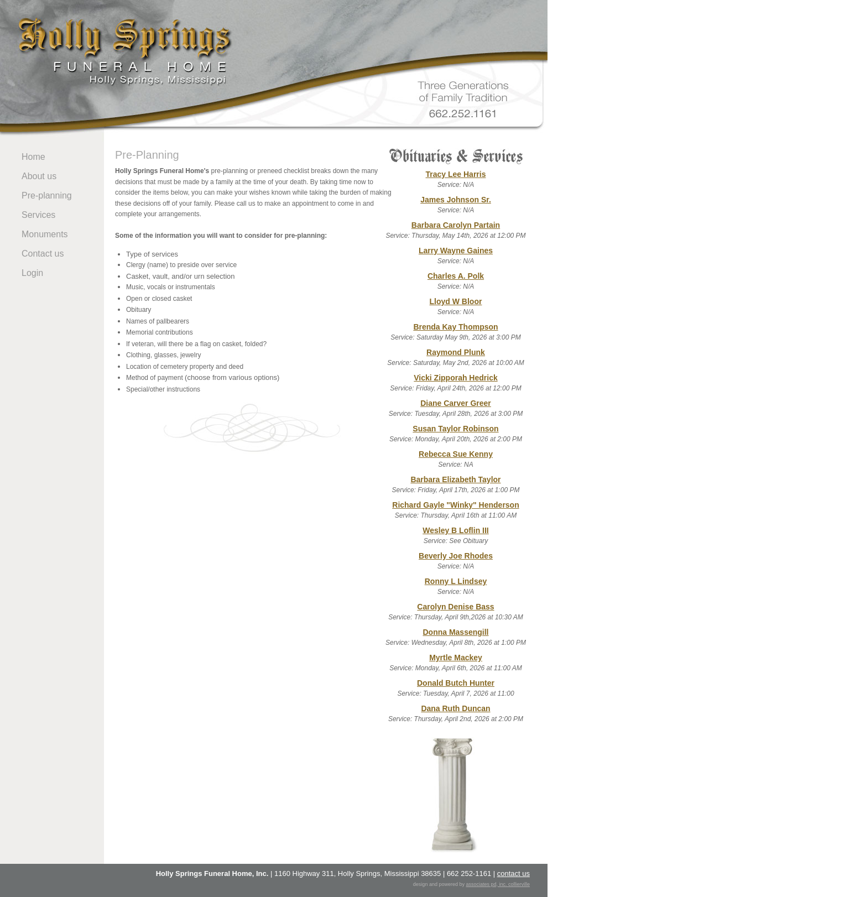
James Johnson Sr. (455, 199)
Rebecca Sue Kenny (456, 454)
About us (39, 176)
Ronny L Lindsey (456, 581)
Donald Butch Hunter (455, 683)
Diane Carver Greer (455, 403)
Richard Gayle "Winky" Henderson (455, 504)
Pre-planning (47, 195)
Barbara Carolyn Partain (455, 225)
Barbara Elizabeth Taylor (455, 479)
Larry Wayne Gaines (456, 250)
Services (38, 215)
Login (32, 273)
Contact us (43, 253)
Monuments (45, 234)
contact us (513, 873)
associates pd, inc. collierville (498, 884)
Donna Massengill (455, 632)
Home (33, 156)
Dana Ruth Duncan (455, 708)
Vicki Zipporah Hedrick (455, 377)
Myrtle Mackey (455, 657)
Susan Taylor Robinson (455, 428)
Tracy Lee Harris (456, 174)
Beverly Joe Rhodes (456, 555)
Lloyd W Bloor (456, 301)
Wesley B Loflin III (456, 530)
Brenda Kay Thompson (455, 326)
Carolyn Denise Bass (455, 606)
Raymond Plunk (455, 352)
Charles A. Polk (456, 276)
